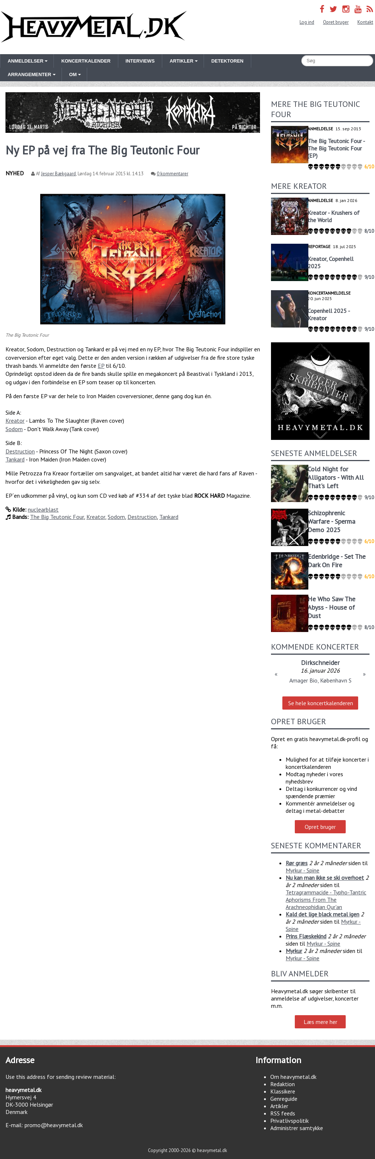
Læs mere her (320, 1021)
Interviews (140, 61)
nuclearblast (43, 509)
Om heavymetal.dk (293, 1076)
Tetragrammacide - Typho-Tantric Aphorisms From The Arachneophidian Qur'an (326, 900)
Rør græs (297, 863)
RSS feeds (282, 1113)
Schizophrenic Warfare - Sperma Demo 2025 (331, 521)
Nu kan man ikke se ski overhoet (325, 877)
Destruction (20, 451)
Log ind (307, 22)
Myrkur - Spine (302, 870)
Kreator (15, 420)
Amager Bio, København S (320, 680)
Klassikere (282, 1091)
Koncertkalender (85, 61)
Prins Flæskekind (306, 936)
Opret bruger (336, 22)
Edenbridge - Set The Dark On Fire (336, 560)
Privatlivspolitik (289, 1120)
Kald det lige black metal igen (322, 914)
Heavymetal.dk (94, 27)
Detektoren (227, 61)
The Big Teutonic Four (57, 516)
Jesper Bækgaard (58, 174)
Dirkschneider (320, 662)
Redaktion (282, 1084)
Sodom (14, 429)
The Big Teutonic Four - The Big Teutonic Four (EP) (336, 148)
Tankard (15, 459)
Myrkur (294, 950)
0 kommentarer (172, 174)
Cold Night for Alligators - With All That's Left (336, 477)
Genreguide (283, 1098)
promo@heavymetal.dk (54, 1125)
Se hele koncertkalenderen (320, 703)
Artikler (279, 1106)
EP (101, 365)
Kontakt (365, 22)
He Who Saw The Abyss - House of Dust (331, 607)
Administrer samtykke (296, 1128)
